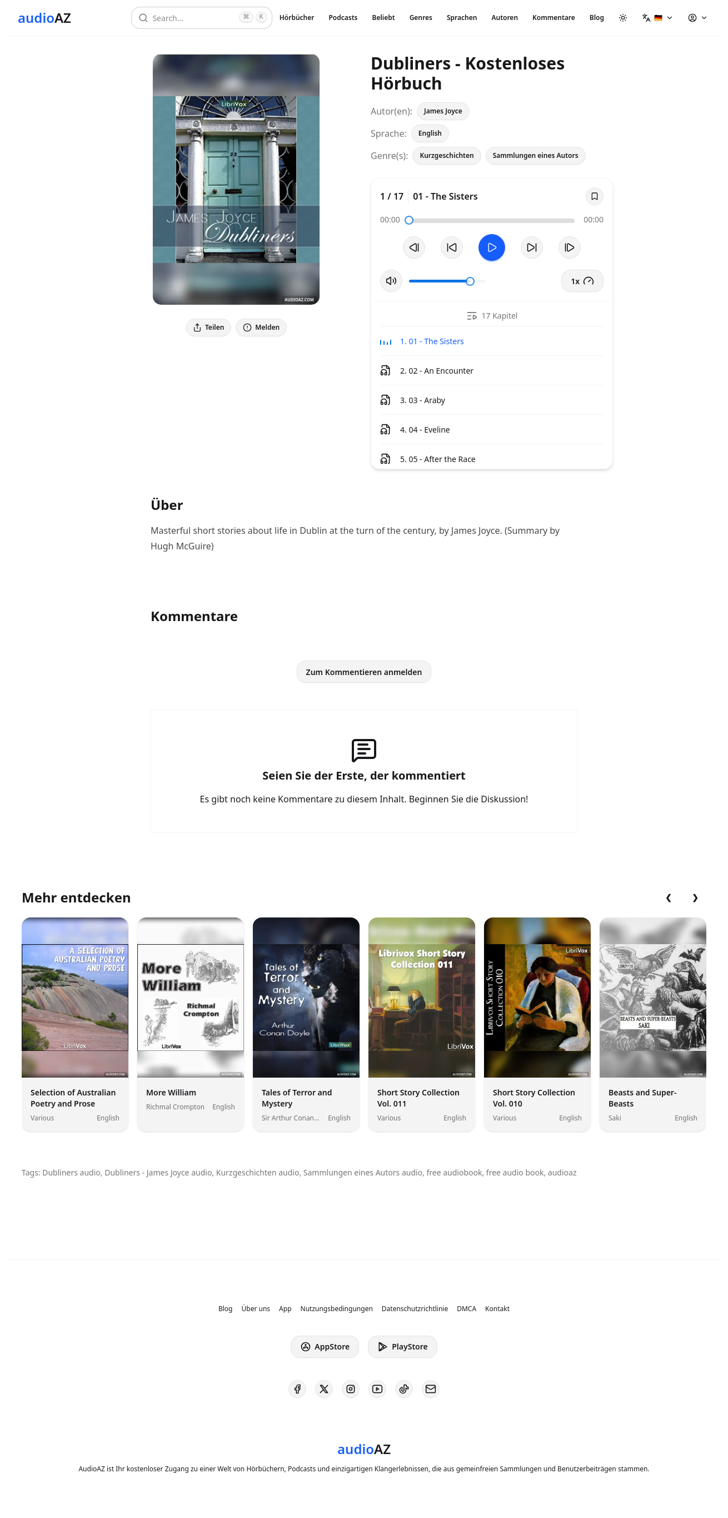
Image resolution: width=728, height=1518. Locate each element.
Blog (597, 17)
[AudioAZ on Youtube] (377, 1389)
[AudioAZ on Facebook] (297, 1389)
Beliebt (383, 17)
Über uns (256, 1308)
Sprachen (462, 17)
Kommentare (553, 17)
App (285, 1308)
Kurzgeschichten (446, 155)
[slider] (409, 220)
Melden (261, 327)
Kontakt (497, 1308)
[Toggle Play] (491, 247)
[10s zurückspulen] (452, 247)
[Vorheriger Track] (414, 247)
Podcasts (342, 17)
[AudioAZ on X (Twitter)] (324, 1389)
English (430, 133)
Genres (421, 17)
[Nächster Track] (570, 247)
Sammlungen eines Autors (536, 155)
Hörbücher (297, 17)
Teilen (208, 327)
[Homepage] (44, 18)
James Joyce (443, 111)
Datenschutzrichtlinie (415, 1308)
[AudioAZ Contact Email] (431, 1389)
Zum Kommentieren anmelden (364, 672)
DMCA (466, 1308)
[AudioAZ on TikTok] (404, 1389)
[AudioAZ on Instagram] (351, 1389)
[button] (658, 18)
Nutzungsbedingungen (337, 1308)
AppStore (325, 1346)
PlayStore (402, 1346)
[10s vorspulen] (532, 247)
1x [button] (582, 280)
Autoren (504, 17)
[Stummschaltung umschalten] (391, 281)
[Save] (595, 196)
